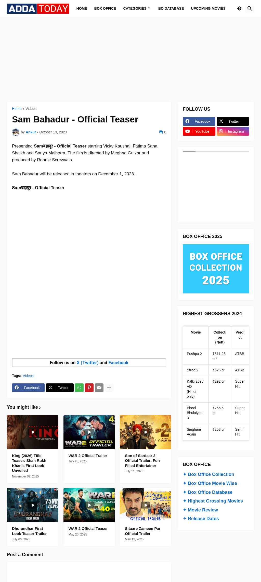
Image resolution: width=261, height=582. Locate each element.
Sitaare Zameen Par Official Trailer (142, 531)
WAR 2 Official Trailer (88, 455)
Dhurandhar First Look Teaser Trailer (29, 531)
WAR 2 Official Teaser (88, 528)
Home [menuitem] (81, 8)
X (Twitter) (88, 362)
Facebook (118, 362)
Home (16, 109)
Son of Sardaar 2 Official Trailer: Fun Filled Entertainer (142, 460)
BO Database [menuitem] (171, 8)
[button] (239, 8)
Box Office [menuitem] (105, 8)
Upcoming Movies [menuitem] (208, 8)
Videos (30, 109)
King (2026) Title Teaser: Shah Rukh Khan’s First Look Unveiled (29, 463)
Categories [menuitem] (135, 8)
